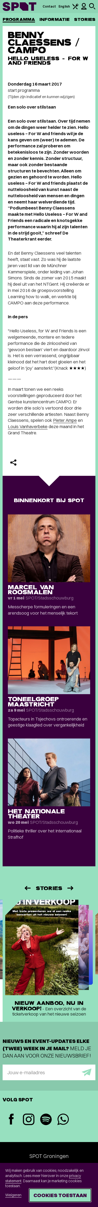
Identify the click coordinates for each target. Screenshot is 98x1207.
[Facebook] (11, 1119)
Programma (19, 19)
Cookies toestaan (60, 1195)
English (64, 6)
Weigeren (13, 1195)
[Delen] (13, 462)
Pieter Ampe (65, 420)
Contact (49, 6)
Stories (84, 19)
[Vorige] (27, 888)
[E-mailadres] (49, 1072)
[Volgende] (70, 888)
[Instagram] (28, 1120)
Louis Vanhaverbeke (28, 426)
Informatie (54, 19)
